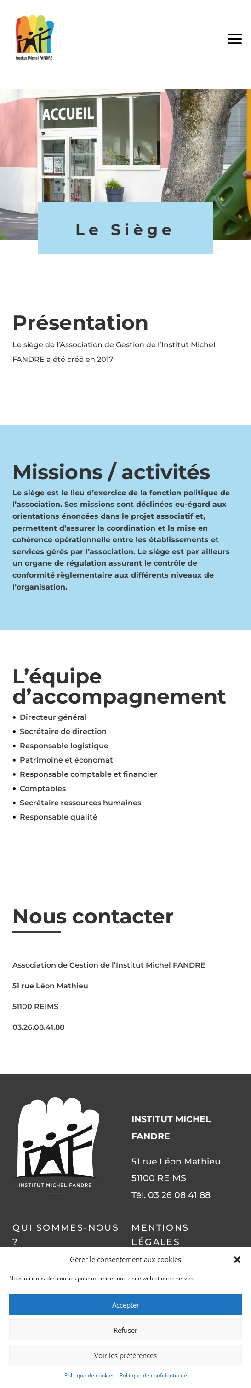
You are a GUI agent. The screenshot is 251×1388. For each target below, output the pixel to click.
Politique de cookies (89, 1375)
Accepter (125, 1304)
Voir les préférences (125, 1355)
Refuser (125, 1330)
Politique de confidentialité (153, 1375)
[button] (237, 1259)
